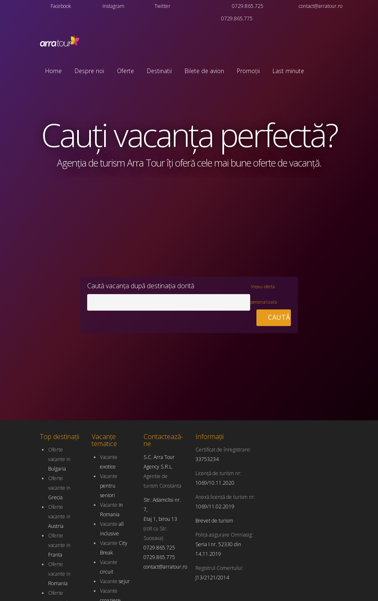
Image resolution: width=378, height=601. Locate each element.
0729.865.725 (247, 6)
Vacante (108, 486)
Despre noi (89, 71)
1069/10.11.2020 (214, 482)
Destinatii (159, 71)
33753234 (207, 459)
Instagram (113, 6)
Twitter (162, 6)
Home (53, 71)
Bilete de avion (204, 71)
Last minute (288, 71)
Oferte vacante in (59, 459)
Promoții (248, 71)
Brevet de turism (214, 520)
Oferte (125, 71)
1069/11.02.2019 (214, 506)
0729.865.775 (237, 18)
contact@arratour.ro (320, 6)
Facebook (61, 6)
